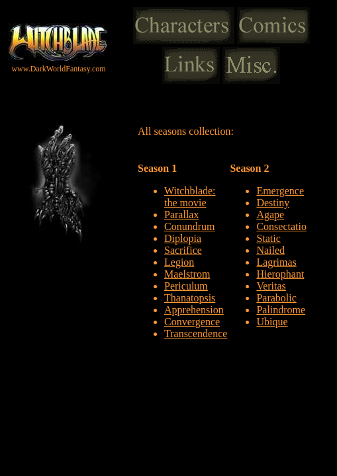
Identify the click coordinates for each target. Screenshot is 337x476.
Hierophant (280, 274)
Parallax (181, 214)
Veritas (270, 286)
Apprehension (194, 309)
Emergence (280, 190)
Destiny (272, 202)
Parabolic (276, 297)
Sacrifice (183, 250)
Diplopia (182, 238)
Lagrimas (276, 262)
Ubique (271, 321)
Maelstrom (187, 274)
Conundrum (189, 226)
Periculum (186, 286)
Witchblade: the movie (190, 196)
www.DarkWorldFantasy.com (58, 68)
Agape (270, 214)
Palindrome (280, 309)
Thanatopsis (189, 297)
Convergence (192, 321)
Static (268, 238)
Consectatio (281, 226)
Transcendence (195, 333)
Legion (179, 262)
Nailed (270, 250)
